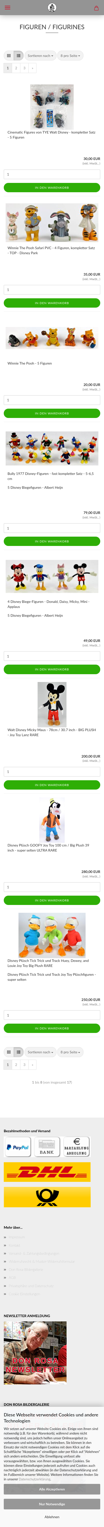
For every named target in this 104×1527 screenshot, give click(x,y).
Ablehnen (52, 1517)
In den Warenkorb (52, 187)
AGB (12, 1277)
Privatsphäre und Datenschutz (31, 1286)
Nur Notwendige (52, 1504)
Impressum (17, 1237)
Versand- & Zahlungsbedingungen (34, 1253)
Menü (7, 7)
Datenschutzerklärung (34, 1479)
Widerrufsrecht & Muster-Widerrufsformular (42, 1261)
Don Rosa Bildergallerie (26, 1269)
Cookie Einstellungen (24, 1294)
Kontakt (14, 1245)
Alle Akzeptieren (52, 1489)
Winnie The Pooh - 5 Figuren (30, 363)
